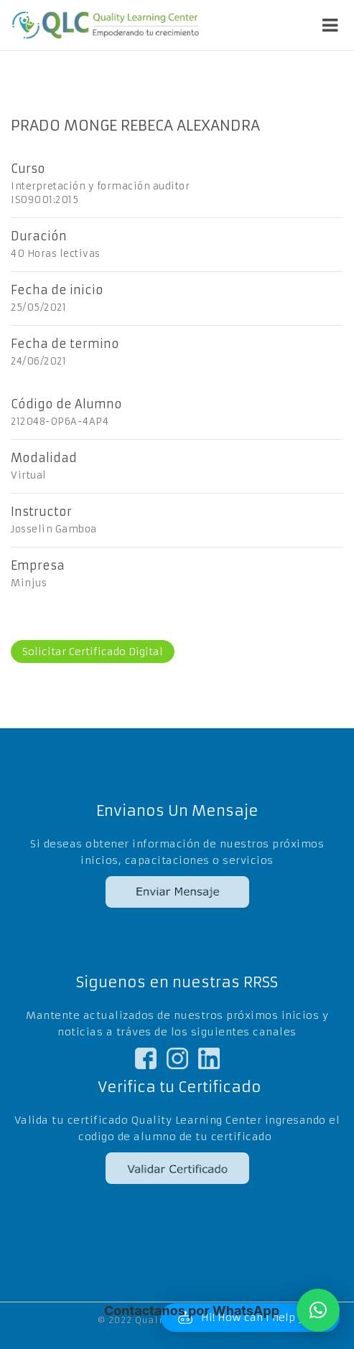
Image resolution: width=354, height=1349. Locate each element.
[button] (318, 1310)
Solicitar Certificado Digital (92, 651)
